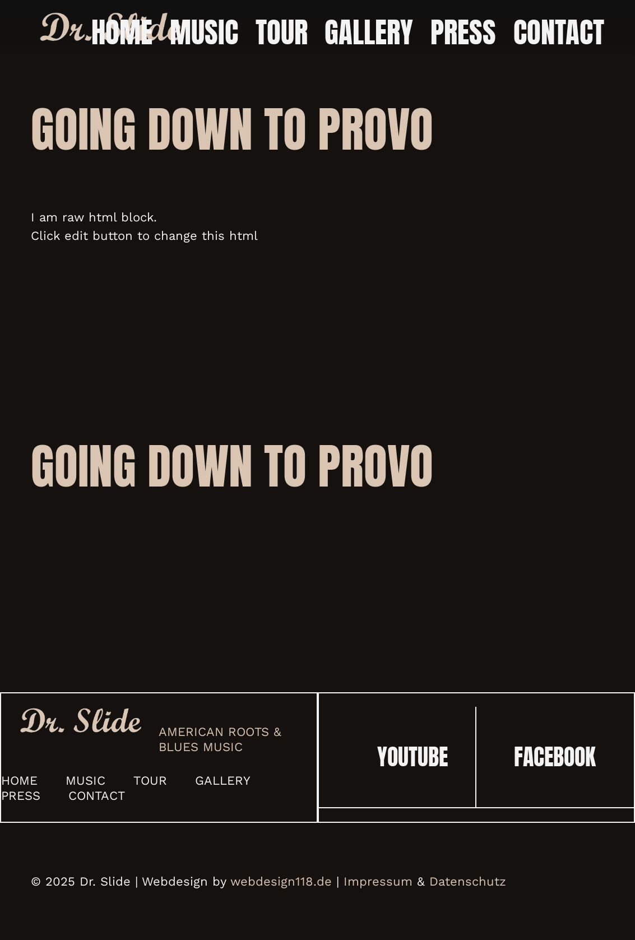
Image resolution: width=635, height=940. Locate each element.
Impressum (378, 881)
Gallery (223, 781)
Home (19, 781)
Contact (96, 796)
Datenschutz (467, 881)
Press (20, 796)
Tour (150, 781)
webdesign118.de (281, 881)
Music (85, 781)
